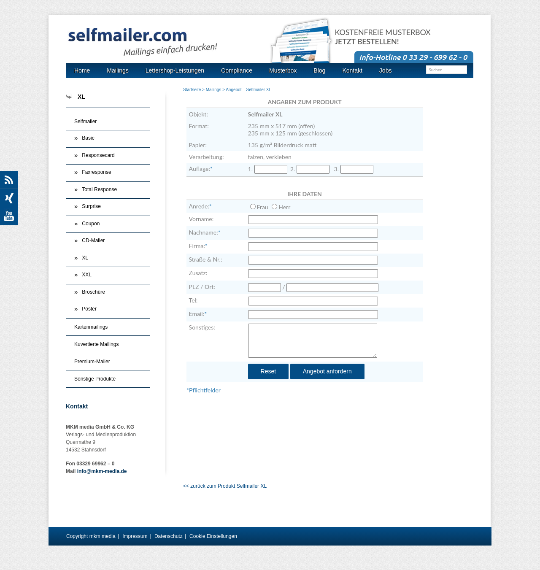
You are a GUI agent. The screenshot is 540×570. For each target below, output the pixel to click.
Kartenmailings (91, 327)
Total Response (99, 189)
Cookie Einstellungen (213, 536)
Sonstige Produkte (95, 379)
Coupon (91, 224)
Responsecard (98, 155)
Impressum (134, 536)
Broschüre (93, 292)
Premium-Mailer (92, 362)
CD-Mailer (93, 240)
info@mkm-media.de (102, 471)
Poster (89, 309)
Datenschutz (168, 536)
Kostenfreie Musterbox (383, 37)
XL (85, 258)
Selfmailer (85, 121)
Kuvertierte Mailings (96, 344)
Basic (88, 138)
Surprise (91, 206)
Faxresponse (96, 172)
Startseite (192, 89)
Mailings (213, 89)
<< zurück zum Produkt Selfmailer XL (225, 486)
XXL (87, 275)
